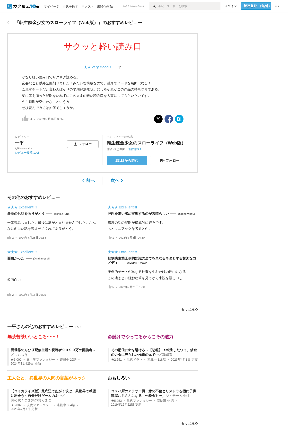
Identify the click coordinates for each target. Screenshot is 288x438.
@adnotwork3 (186, 213)
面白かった (15, 258)
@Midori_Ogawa (137, 262)
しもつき (21, 355)
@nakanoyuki (41, 258)
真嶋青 (167, 355)
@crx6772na (61, 213)
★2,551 (116, 359)
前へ (88, 180)
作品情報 (134, 149)
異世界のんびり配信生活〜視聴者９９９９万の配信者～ (53, 350)
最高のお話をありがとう (26, 213)
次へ (117, 180)
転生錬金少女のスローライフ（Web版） (146, 143)
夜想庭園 (119, 149)
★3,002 (16, 359)
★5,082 (16, 405)
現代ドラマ (134, 359)
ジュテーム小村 (177, 396)
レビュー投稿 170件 (28, 152)
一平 (118, 67)
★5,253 (116, 400)
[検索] (153, 6)
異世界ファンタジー (40, 359)
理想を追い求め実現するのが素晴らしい (138, 213)
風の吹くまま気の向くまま (31, 400)
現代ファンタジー (39, 405)
